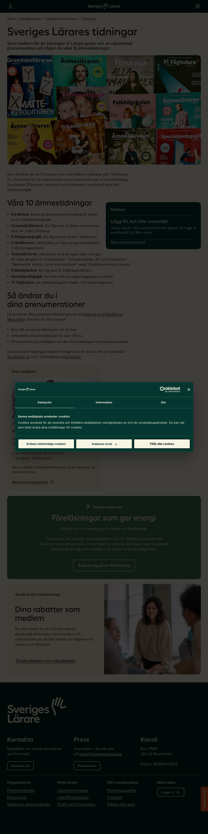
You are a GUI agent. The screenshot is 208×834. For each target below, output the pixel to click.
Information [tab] (104, 402)
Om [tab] (163, 402)
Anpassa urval (104, 443)
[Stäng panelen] (188, 389)
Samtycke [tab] (45, 402)
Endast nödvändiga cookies (46, 443)
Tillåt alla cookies (162, 443)
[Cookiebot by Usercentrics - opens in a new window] (162, 389)
